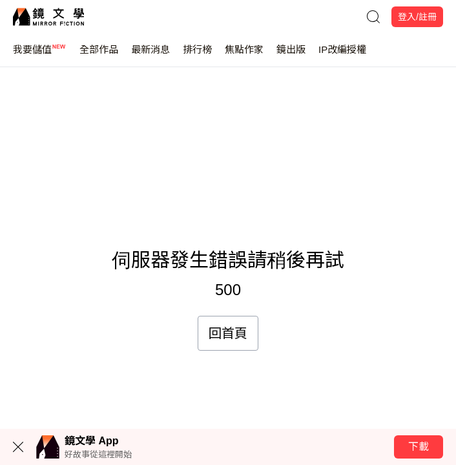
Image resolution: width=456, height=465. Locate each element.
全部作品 (98, 55)
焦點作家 (244, 55)
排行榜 (197, 55)
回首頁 (228, 333)
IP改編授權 (342, 55)
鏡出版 (291, 55)
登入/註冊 (417, 17)
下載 (418, 446)
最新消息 (150, 55)
